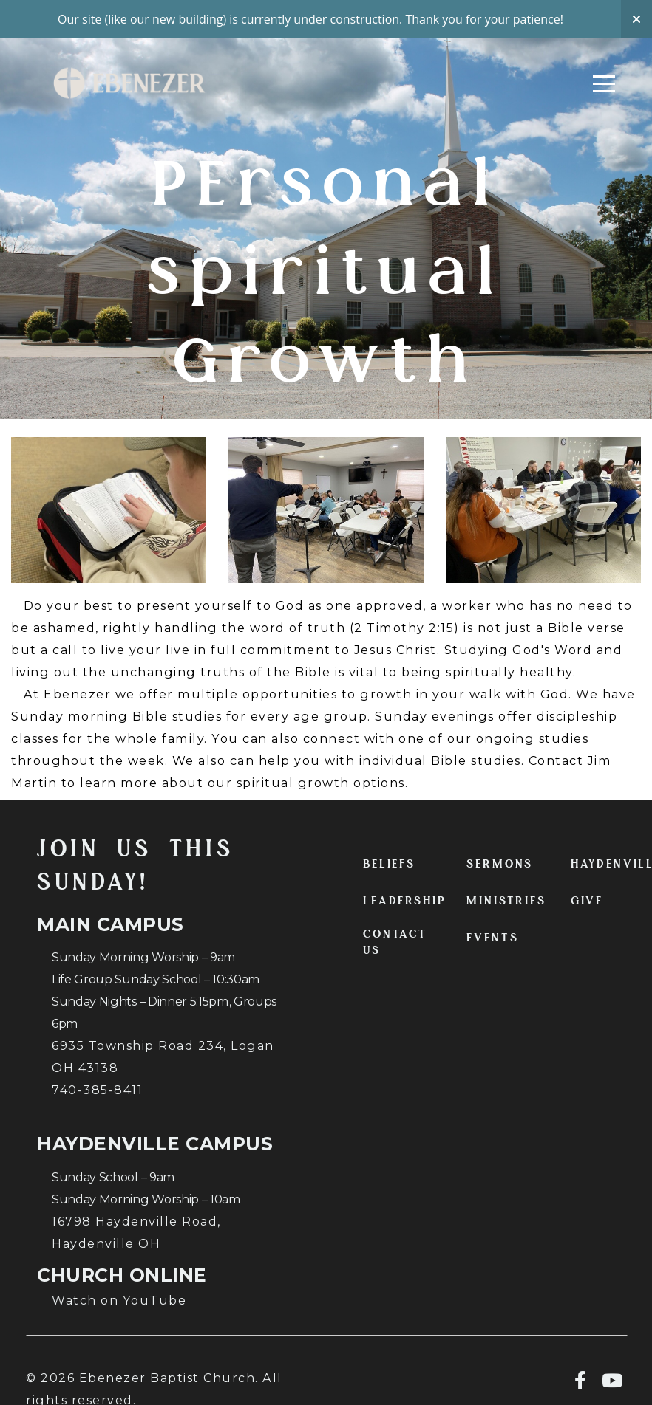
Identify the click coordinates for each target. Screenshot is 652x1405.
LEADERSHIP (404, 901)
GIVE (587, 901)
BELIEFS (389, 864)
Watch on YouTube (119, 1300)
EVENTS (492, 938)
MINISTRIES (506, 901)
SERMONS (499, 864)
